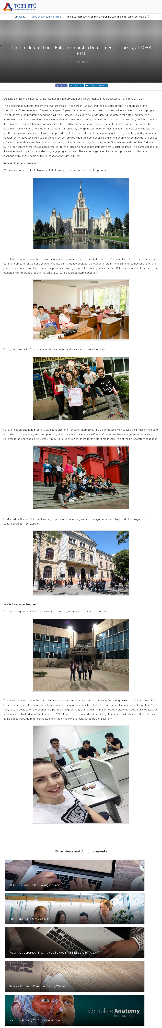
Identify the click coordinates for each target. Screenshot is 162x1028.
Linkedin (78, 86)
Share (63, 86)
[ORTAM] (158, 1018)
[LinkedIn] (109, 1018)
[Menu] (156, 7)
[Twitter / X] (47, 1018)
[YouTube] (78, 1018)
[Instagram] (15, 1018)
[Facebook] (139, 1018)
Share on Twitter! (98, 86)
